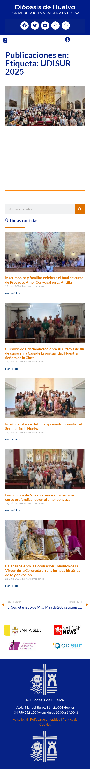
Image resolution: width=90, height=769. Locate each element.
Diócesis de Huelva (45, 7)
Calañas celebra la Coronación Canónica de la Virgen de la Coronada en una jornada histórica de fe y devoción (42, 570)
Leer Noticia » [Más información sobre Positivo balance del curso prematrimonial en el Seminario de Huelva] (12, 439)
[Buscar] (80, 209)
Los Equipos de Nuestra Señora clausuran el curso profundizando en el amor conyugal (40, 497)
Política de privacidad (45, 719)
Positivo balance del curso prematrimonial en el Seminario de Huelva (43, 426)
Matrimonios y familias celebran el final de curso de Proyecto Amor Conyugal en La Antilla (44, 279)
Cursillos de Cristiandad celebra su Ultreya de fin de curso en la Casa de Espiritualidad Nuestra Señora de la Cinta (44, 353)
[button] (5, 40)
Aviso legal (20, 719)
